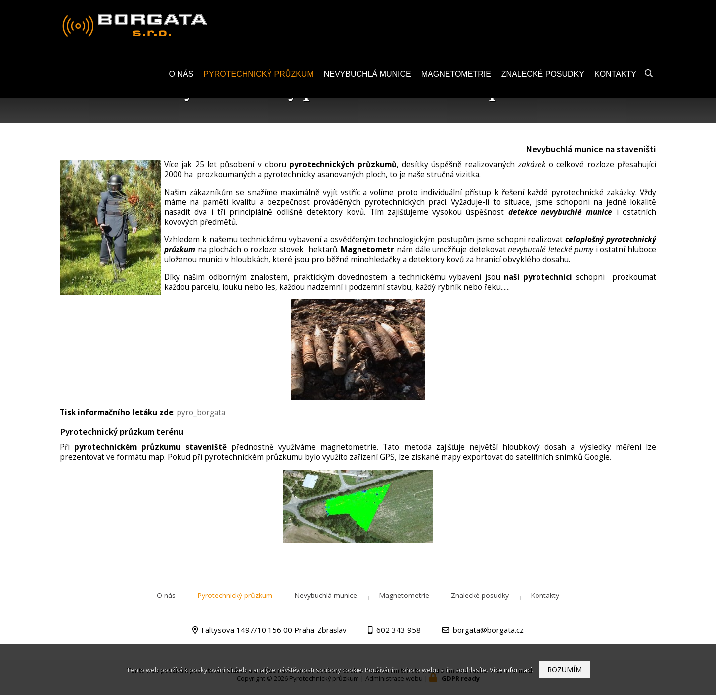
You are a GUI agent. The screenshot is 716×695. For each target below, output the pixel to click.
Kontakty (615, 78)
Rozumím (564, 669)
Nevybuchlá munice (367, 78)
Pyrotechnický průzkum (258, 78)
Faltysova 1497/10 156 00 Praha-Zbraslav (274, 630)
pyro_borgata (201, 412)
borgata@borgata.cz (488, 630)
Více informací (511, 669)
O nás (181, 78)
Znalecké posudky (542, 78)
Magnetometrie (456, 78)
